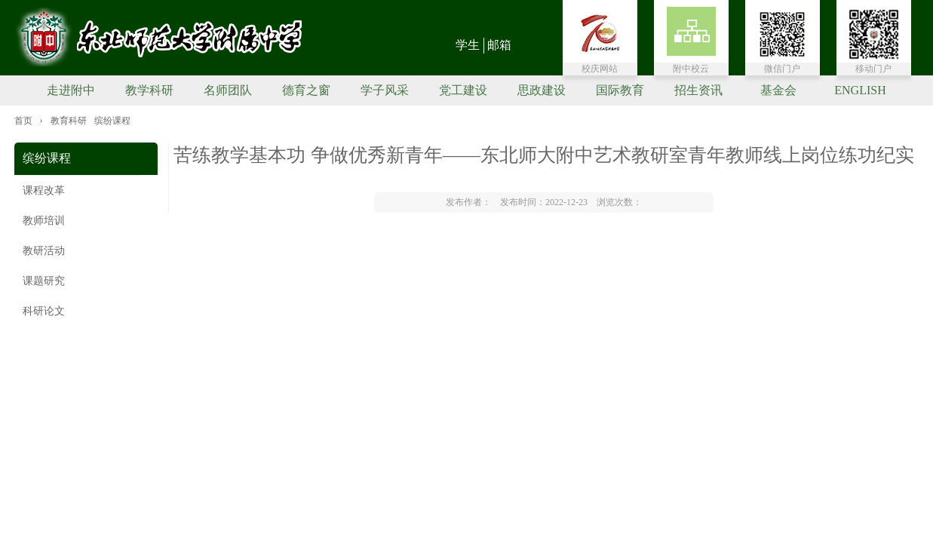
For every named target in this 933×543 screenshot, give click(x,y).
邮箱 (499, 44)
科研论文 (44, 311)
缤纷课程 (112, 120)
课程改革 (44, 190)
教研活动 (44, 250)
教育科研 (69, 120)
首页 (23, 120)
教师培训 (44, 220)
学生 (468, 44)
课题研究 (44, 281)
